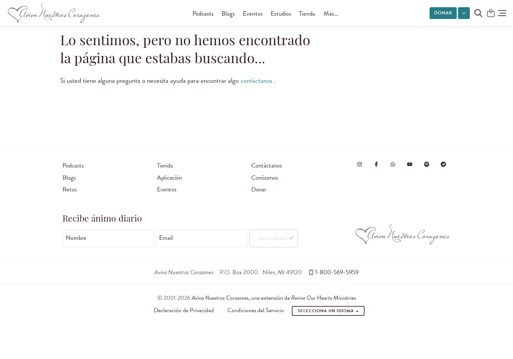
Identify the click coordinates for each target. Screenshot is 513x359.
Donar (443, 12)
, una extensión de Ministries (274, 297)
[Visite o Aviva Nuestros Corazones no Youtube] (409, 164)
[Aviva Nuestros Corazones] (54, 13)
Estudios (281, 13)
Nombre (76, 238)
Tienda (307, 13)
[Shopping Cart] (491, 13)
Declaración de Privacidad (184, 310)
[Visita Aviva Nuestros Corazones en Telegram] (443, 164)
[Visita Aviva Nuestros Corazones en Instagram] (359, 164)
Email (166, 238)
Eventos (253, 13)
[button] (502, 13)
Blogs (228, 13)
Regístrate (274, 238)
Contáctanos (266, 165)
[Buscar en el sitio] (478, 13)
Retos (69, 189)
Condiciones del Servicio (255, 310)
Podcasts (203, 13)
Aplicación (169, 177)
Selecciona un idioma (328, 311)
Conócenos (264, 177)
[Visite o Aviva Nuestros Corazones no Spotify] (426, 164)
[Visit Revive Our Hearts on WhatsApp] (393, 164)
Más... (331, 13)
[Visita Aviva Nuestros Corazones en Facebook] (376, 164)
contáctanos (257, 80)
